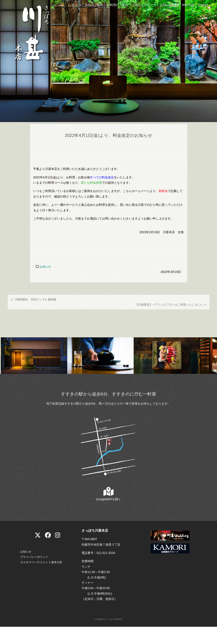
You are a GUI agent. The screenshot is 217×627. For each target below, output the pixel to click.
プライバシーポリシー (35, 557)
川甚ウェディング (144, 5)
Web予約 (188, 5)
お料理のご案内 (117, 5)
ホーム (76, 5)
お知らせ (46, 266)
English (203, 5)
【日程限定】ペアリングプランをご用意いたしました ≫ (169, 305)
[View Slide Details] (34, 355)
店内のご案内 (94, 5)
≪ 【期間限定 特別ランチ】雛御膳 (34, 299)
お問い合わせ (169, 5)
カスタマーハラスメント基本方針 (42, 562)
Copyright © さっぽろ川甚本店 (108, 620)
